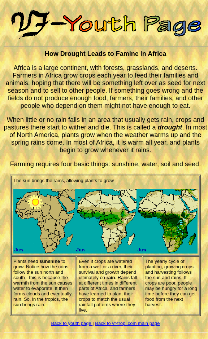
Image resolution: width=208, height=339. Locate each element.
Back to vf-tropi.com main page (127, 323)
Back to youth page (71, 323)
